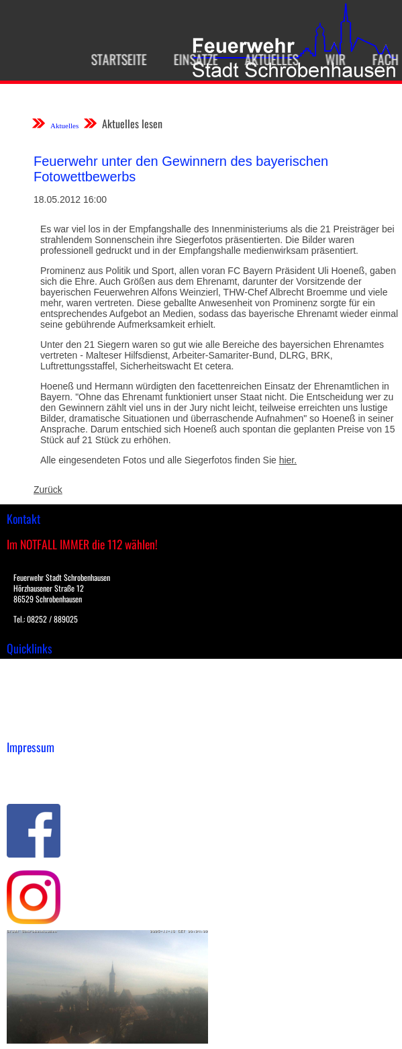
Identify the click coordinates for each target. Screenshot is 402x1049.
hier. (288, 460)
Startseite (114, 59)
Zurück (48, 489)
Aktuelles (267, 59)
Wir (331, 59)
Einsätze (191, 59)
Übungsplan (32, 697)
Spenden (25, 725)
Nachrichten (32, 711)
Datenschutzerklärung (54, 782)
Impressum (30, 768)
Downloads (29, 683)
